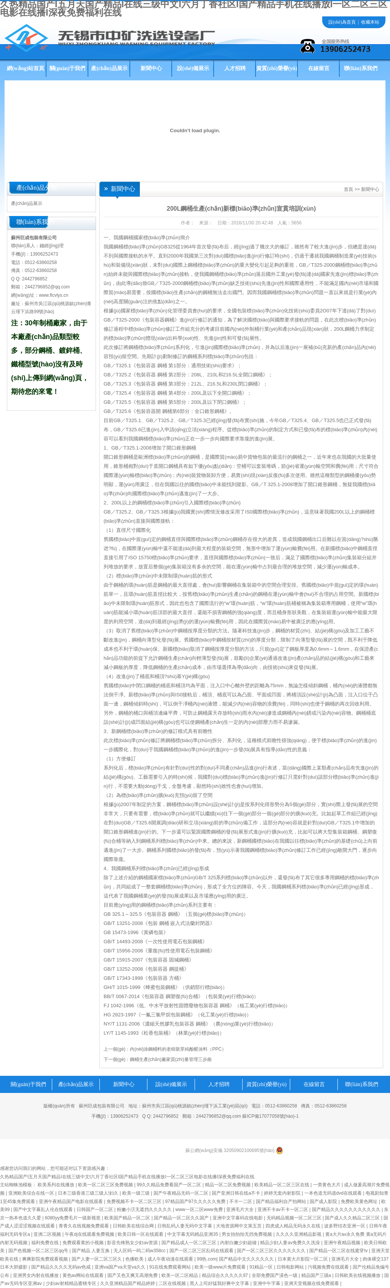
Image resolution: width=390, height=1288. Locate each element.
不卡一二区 (241, 1201)
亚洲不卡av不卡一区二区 (283, 1209)
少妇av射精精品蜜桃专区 (72, 1283)
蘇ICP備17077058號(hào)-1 (270, 1116)
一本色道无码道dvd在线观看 (333, 1193)
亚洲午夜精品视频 (342, 1242)
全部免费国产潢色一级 (275, 1275)
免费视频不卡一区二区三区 (135, 1201)
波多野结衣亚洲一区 (345, 1226)
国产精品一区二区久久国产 (182, 1218)
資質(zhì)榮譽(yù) (276, 68)
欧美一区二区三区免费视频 (106, 1184)
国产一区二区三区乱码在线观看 (202, 1250)
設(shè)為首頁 (342, 22)
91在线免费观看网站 (170, 1267)
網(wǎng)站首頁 (25, 68)
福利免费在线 (45, 1242)
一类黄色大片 (327, 1184)
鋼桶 (118, 585)
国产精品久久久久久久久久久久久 (347, 1209)
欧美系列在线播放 (56, 1184)
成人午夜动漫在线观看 (170, 1259)
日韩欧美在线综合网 (134, 1226)
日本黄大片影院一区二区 (303, 1259)
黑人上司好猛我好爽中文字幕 (220, 1283)
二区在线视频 (172, 1283)
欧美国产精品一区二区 (127, 1218)
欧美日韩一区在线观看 (141, 1234)
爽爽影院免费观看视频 (45, 1259)
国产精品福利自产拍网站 (281, 1201)
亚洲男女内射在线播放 (36, 1275)
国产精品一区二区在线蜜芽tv (339, 1250)
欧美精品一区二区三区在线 (282, 1184)
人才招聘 (235, 68)
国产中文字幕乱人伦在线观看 (43, 1209)
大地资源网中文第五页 (239, 1226)
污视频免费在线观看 (329, 1267)
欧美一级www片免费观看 (221, 1267)
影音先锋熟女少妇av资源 (133, 1242)
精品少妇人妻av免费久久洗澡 (290, 1242)
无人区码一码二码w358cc (140, 1250)
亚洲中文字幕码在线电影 (238, 1218)
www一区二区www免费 (200, 1209)
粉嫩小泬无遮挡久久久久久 (145, 1209)
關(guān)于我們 (68, 68)
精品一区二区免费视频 (228, 1184)
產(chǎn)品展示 (109, 68)
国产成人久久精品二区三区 (353, 1218)
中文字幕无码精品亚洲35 (193, 1234)
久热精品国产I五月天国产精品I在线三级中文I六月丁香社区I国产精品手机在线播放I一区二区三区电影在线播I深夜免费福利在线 (127, 1176)
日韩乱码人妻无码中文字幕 (185, 1226)
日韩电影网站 (291, 1267)
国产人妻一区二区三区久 (97, 1259)
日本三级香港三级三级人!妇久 (89, 1193)
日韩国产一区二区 (95, 1209)
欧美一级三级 (136, 1193)
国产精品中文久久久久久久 (247, 1259)
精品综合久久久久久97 (225, 1275)
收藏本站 (370, 22)
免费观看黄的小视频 (83, 1242)
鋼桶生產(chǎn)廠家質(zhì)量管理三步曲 (170, 1059)
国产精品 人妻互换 (91, 1250)
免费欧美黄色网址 (360, 1201)
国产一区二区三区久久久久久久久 (272, 1250)
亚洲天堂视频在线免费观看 (312, 1283)
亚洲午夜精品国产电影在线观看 (71, 1201)
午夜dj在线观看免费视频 (90, 1234)
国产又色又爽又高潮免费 (133, 1275)
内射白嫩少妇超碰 (239, 1242)
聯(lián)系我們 (360, 68)
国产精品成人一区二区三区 (189, 1242)
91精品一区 (261, 1267)
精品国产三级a (316, 1275)
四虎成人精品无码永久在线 (293, 1226)
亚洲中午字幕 (267, 1283)
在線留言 (318, 68)
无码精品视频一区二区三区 (295, 1218)
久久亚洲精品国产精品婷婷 (128, 1283)
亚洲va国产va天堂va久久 (120, 1267)
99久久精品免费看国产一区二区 (170, 1184)
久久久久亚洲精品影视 (299, 1234)
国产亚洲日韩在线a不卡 (236, 1193)
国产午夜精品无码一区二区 (181, 1193)
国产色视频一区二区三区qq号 (39, 1250)
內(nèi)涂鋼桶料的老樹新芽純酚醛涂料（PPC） (178, 1049)
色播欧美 (135, 1259)
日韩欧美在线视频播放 (358, 1275)
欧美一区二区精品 (180, 1275)
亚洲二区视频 (48, 1234)
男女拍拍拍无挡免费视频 (247, 1234)
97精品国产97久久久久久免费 (196, 1201)
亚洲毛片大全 (240, 1209)
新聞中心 (151, 68)
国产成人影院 (324, 1201)
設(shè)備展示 (193, 68)
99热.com (206, 1259)
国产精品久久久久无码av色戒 (61, 1267)
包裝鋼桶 (200, 951)
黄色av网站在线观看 (83, 1275)
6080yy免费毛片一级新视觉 (73, 1218)
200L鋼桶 (344, 329)
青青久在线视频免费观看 (84, 1226)
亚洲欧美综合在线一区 (31, 1193)
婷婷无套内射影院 (283, 1193)
